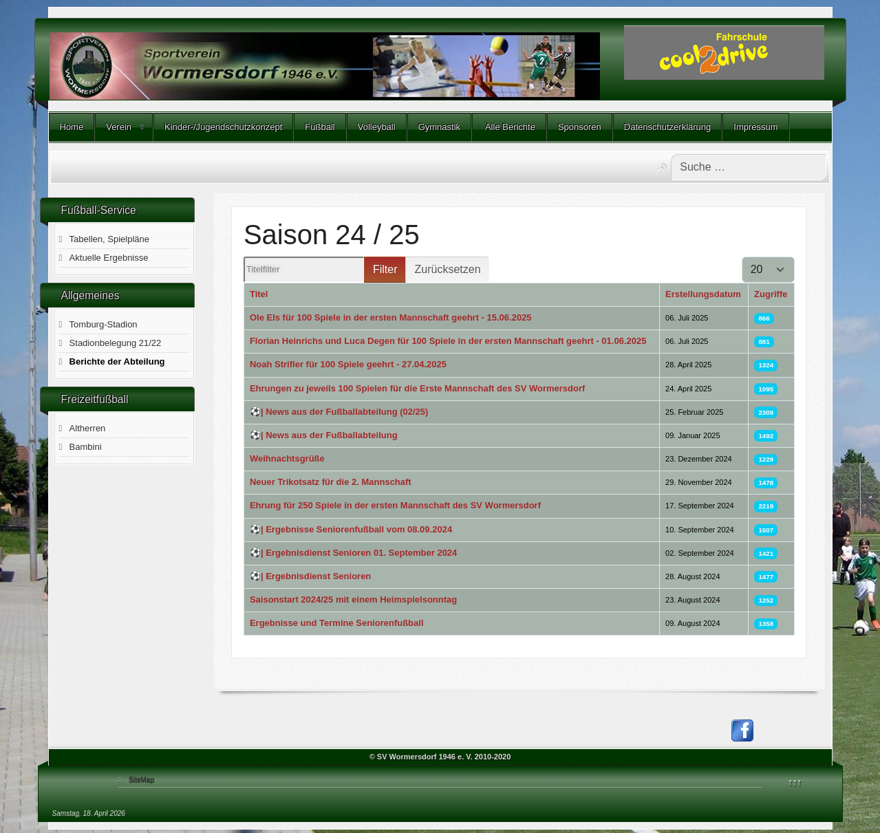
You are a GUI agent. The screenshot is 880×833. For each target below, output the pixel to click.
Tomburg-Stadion (103, 324)
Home (72, 127)
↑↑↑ (795, 782)
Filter (385, 269)
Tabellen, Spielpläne (109, 239)
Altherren (87, 428)
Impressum (755, 127)
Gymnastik (439, 127)
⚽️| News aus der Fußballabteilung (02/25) (339, 412)
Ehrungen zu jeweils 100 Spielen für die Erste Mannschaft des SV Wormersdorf (417, 388)
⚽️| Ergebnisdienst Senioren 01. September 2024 (353, 553)
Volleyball (377, 127)
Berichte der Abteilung (117, 361)
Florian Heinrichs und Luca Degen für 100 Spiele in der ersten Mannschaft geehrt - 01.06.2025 (448, 341)
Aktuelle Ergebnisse (109, 257)
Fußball (319, 127)
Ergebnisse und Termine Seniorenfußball (337, 623)
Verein (118, 127)
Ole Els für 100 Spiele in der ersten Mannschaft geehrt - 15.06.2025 (391, 317)
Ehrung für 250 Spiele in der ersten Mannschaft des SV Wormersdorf (395, 505)
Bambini (85, 447)
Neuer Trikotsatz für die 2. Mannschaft (330, 482)
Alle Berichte (509, 127)
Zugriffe (770, 294)
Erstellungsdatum (703, 294)
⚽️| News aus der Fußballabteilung (324, 435)
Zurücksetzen (447, 269)
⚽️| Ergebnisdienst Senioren (310, 576)
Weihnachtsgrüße (287, 458)
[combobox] (748, 167)
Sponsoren (579, 127)
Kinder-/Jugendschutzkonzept (223, 127)
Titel (259, 294)
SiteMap (141, 779)
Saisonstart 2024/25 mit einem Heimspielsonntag (353, 599)
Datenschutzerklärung (667, 127)
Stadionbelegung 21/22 (115, 343)
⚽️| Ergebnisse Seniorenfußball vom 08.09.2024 (351, 529)
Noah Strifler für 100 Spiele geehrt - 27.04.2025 (348, 364)
